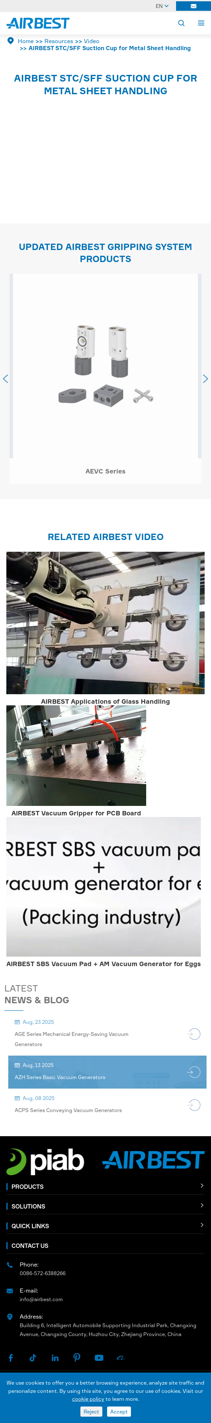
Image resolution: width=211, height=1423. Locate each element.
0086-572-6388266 (42, 1273)
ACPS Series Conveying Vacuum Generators (70, 1110)
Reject (91, 1411)
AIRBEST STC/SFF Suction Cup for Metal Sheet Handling (110, 47)
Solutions (28, 1206)
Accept (119, 1411)
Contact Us (29, 1245)
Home (26, 40)
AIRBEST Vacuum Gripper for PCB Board (76, 813)
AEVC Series (105, 474)
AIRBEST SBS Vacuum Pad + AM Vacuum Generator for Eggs (103, 964)
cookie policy (88, 1399)
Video (91, 40)
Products (27, 1186)
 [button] (5, 381)
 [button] (205, 381)
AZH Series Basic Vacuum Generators (62, 1077)
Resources (58, 40)
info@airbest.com (41, 1299)
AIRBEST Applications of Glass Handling (105, 701)
